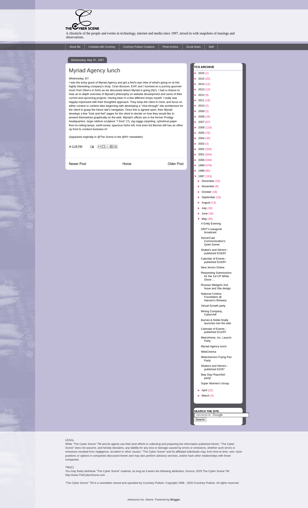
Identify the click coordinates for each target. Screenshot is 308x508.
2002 (201, 149)
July (204, 208)
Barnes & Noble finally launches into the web (216, 321)
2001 (201, 154)
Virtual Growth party (213, 305)
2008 (201, 116)
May (205, 218)
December (208, 181)
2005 (201, 132)
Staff (211, 46)
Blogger (175, 499)
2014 (201, 84)
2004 (201, 138)
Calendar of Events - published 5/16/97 (213, 260)
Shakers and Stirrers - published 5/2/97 (214, 367)
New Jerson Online (212, 267)
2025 (201, 73)
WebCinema (208, 351)
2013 (201, 89)
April (205, 390)
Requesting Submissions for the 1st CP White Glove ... (216, 276)
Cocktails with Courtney (101, 46)
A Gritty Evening (211, 223)
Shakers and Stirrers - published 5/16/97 (214, 251)
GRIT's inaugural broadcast (211, 230)
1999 (201, 165)
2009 (201, 111)
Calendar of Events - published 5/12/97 (213, 330)
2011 (201, 100)
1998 (201, 170)
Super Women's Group (215, 383)
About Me (75, 46)
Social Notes (193, 46)
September (209, 197)
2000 (201, 160)
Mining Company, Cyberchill (211, 313)
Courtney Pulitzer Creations (139, 46)
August (206, 202)
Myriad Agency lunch (214, 346)
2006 (201, 127)
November (208, 186)
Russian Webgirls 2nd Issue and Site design (216, 286)
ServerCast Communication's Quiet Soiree (213, 241)
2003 (201, 143)
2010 (201, 105)
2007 (201, 121)
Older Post (176, 164)
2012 (201, 95)
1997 (201, 176)
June (205, 213)
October (207, 191)
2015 (201, 78)
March (206, 395)
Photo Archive (170, 46)
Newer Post (77, 164)
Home (127, 164)
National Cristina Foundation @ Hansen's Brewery (214, 297)
